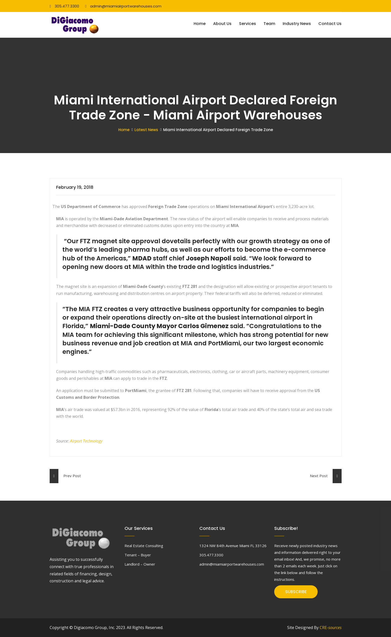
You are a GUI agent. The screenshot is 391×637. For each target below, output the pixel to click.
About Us (222, 23)
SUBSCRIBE (296, 592)
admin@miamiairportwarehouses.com (123, 6)
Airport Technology (86, 441)
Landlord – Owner (140, 564)
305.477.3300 (64, 6)
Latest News (146, 129)
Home (200, 23)
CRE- (331, 627)
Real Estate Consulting (144, 545)
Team (269, 23)
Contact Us (330, 23)
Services (247, 23)
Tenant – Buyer (138, 554)
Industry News (297, 23)
